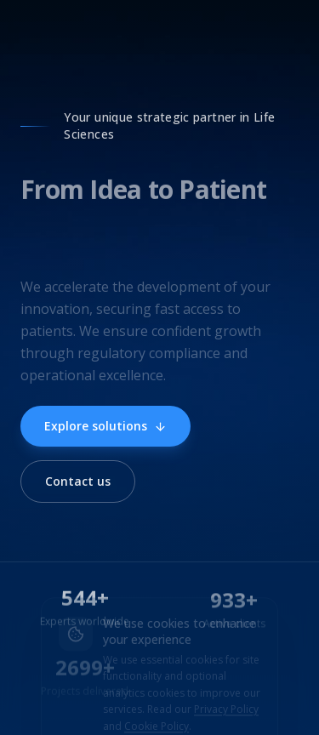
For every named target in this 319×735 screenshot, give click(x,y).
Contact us (78, 481)
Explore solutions (105, 426)
